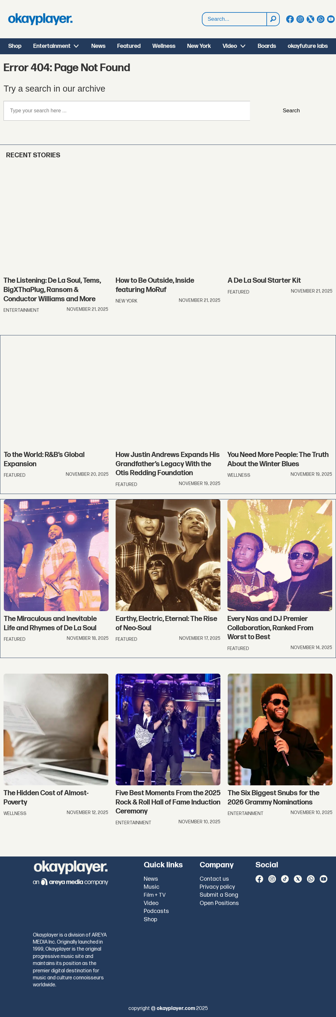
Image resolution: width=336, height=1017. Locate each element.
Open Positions (219, 903)
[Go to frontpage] (40, 19)
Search (291, 111)
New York (199, 46)
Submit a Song (219, 895)
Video (230, 46)
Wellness (163, 46)
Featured (129, 46)
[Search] (272, 19)
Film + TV (155, 895)
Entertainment (52, 46)
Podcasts (156, 911)
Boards (267, 46)
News (98, 46)
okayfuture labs (308, 46)
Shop (14, 46)
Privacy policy (217, 887)
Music (151, 887)
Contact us (214, 879)
